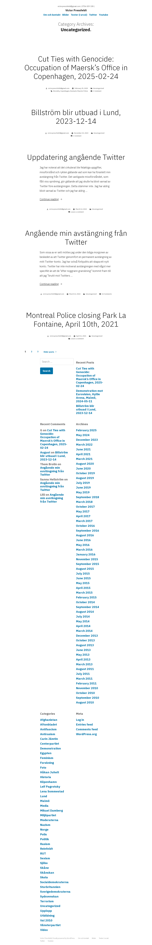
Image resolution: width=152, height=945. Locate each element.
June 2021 (83, 449)
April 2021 (83, 454)
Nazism (45, 825)
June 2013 (83, 650)
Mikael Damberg (51, 810)
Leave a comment (77, 212)
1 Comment (97, 91)
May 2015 (83, 583)
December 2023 (87, 440)
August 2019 (85, 478)
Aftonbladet (48, 724)
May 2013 (83, 654)
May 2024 (83, 435)
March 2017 (84, 521)
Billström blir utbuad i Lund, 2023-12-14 (76, 117)
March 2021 (84, 459)
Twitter (93, 14)
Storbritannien (50, 887)
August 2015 (85, 569)
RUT (43, 853)
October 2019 (85, 473)
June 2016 (83, 540)
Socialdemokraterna (54, 882)
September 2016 (87, 530)
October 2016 (85, 526)
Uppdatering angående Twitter (76, 157)
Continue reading (51, 199)
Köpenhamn (48, 782)
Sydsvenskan (49, 896)
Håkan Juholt (49, 772)
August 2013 (85, 645)
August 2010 (85, 702)
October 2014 (85, 602)
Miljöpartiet (48, 815)
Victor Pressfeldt (76, 10)
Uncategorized (98, 88)
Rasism (45, 844)
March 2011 (84, 678)
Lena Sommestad (52, 791)
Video (44, 930)
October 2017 (85, 506)
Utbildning (47, 915)
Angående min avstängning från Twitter (76, 237)
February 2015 (86, 597)
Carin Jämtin (49, 739)
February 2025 (86, 430)
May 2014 (83, 621)
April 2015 (83, 588)
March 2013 (84, 664)
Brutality (56, 91)
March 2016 (84, 549)
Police (85, 91)
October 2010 (85, 693)
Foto (43, 767)
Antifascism (48, 729)
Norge (44, 829)
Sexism (45, 858)
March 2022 (84, 444)
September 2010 (87, 698)
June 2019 (83, 487)
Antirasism (47, 734)
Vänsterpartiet (50, 925)
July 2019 (83, 483)
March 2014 (84, 631)
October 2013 (85, 640)
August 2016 (85, 535)
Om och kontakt (51, 14)
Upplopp (46, 911)
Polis (43, 834)
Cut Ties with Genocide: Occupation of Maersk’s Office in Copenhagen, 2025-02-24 (76, 67)
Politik (44, 839)
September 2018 (87, 497)
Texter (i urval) (79, 14)
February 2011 (86, 683)
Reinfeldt (46, 849)
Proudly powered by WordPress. (63, 938)
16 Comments (107, 294)
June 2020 (83, 468)
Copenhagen (64, 91)
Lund (43, 796)
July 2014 (83, 616)
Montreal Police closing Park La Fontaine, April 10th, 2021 (76, 319)
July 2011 (83, 674)
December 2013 (87, 635)
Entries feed (84, 724)
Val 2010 (46, 920)
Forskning (47, 763)
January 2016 (85, 554)
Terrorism (47, 901)
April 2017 (83, 516)
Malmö (45, 801)
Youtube (103, 14)
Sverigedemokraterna (55, 891)
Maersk (80, 91)
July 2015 (83, 573)
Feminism (46, 758)
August (45, 452)
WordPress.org (86, 734)
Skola (44, 877)
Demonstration (50, 748)
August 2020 (85, 464)
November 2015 (87, 559)
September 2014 (87, 607)
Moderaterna (49, 820)
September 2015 (87, 564)
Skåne (44, 868)
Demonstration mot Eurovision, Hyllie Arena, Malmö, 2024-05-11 (89, 396)
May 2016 (83, 545)
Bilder (65, 14)
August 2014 (85, 612)
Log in (80, 720)
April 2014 (83, 626)
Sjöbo (44, 863)
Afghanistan (48, 720)
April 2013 (83, 659)
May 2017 (83, 511)
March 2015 (84, 592)
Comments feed (87, 729)
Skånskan (47, 872)
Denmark (73, 91)
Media (44, 806)
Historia (45, 777)
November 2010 (87, 688)
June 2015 (83, 578)
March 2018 (84, 502)
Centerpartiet (49, 743)
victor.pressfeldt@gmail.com (58, 88)
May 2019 (83, 492)
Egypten (45, 753)
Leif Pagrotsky (50, 786)
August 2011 (85, 669)
